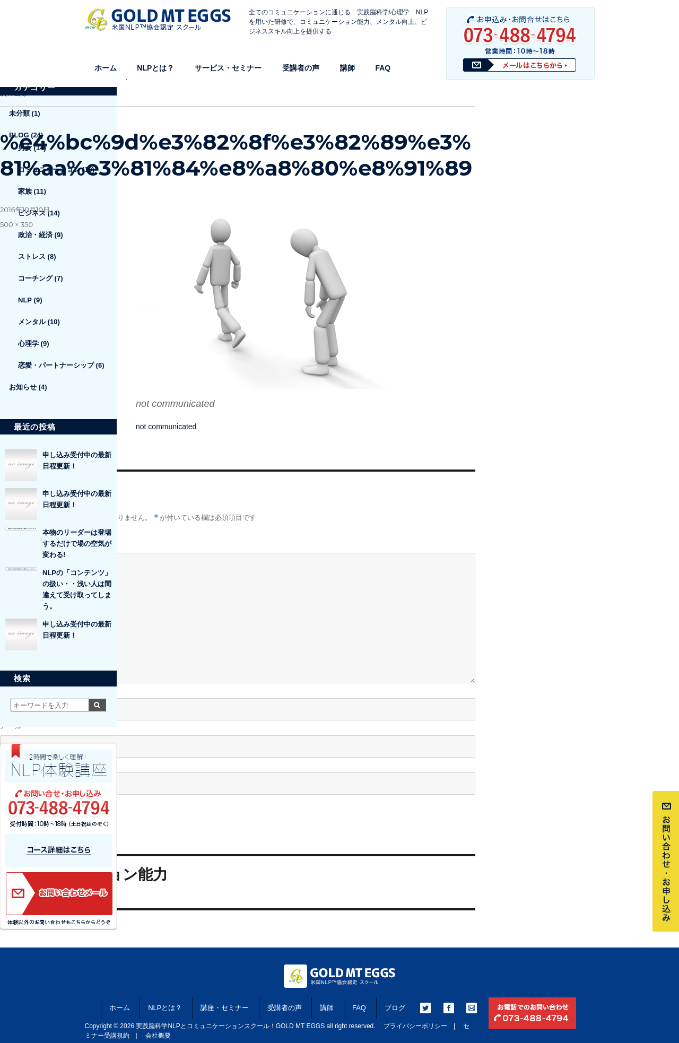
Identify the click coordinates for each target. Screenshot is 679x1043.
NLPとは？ (155, 68)
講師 (347, 68)
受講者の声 (300, 68)
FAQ (382, 68)
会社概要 (158, 1035)
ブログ (395, 1008)
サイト (11, 763)
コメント (15, 543)
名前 (11, 688)
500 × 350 (16, 224)
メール (14, 726)
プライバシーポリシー (415, 1026)
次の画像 (14, 93)
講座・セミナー (225, 1008)
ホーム (105, 68)
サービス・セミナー (228, 68)
